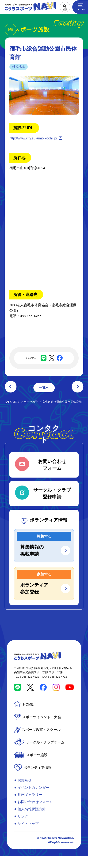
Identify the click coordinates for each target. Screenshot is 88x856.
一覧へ (44, 387)
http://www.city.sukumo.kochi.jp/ (33, 138)
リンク (23, 816)
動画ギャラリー (30, 794)
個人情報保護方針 (32, 809)
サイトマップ (28, 824)
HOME (28, 704)
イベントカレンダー (33, 787)
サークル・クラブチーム (45, 742)
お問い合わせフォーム (35, 802)
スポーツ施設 (36, 755)
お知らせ (25, 780)
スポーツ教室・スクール (41, 730)
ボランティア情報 (37, 768)
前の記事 (10, 386)
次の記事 (77, 386)
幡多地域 (18, 66)
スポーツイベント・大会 (41, 717)
